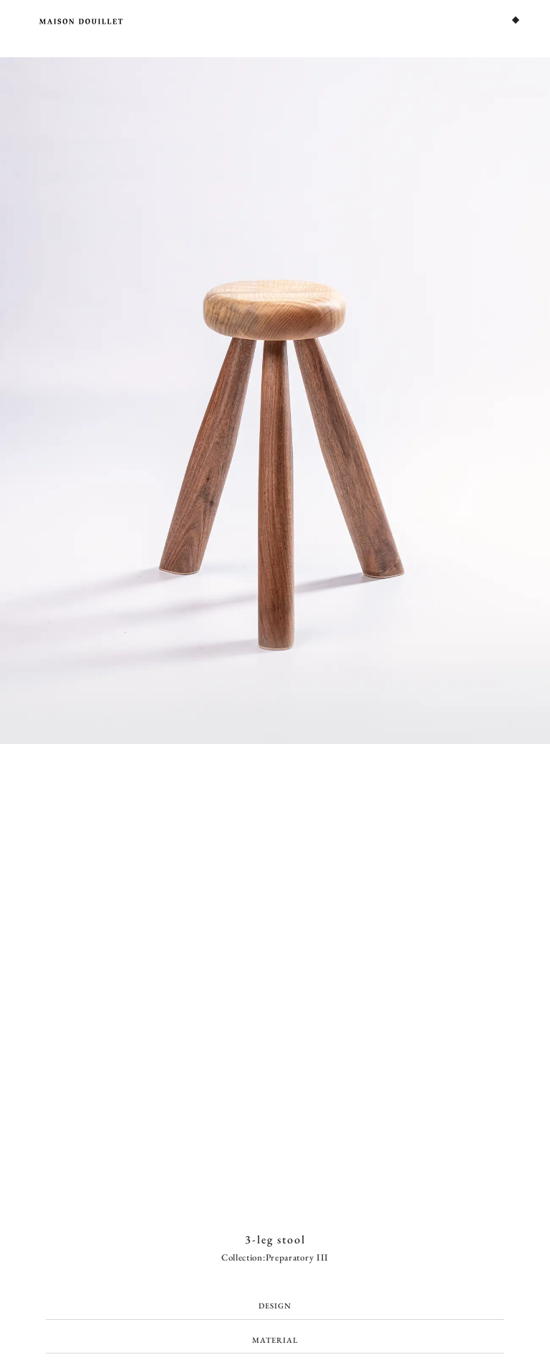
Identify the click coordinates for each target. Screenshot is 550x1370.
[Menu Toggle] (515, 20)
